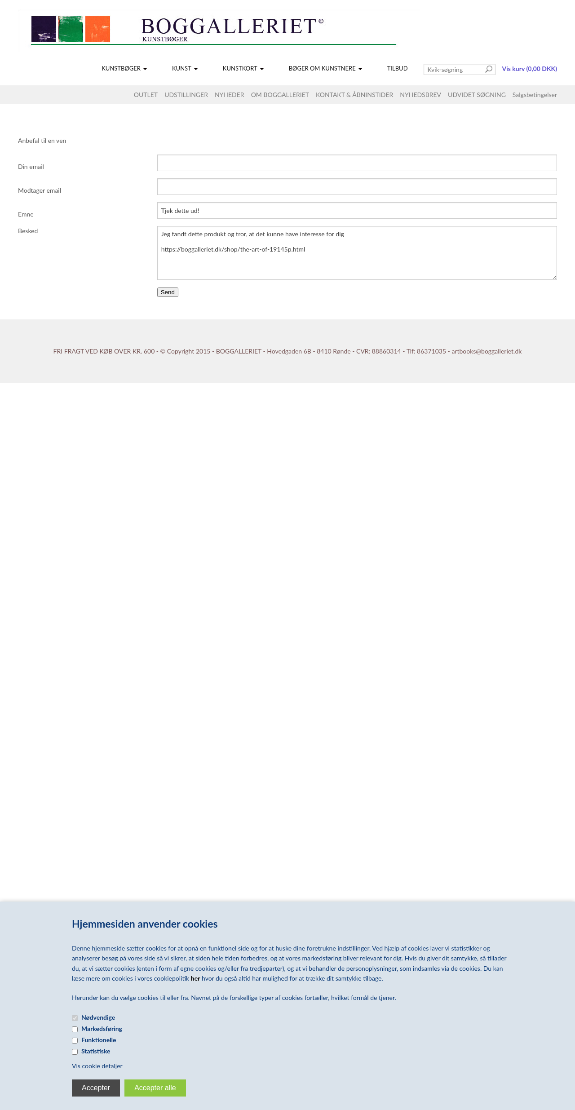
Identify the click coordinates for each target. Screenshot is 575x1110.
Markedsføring (101, 1028)
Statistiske (96, 1051)
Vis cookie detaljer (97, 1066)
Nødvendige (98, 1017)
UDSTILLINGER (186, 94)
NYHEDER (229, 94)
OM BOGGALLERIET (280, 94)
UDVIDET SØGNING (477, 94)
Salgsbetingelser (535, 94)
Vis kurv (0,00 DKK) (529, 68)
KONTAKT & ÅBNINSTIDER (354, 94)
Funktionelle (98, 1040)
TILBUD (397, 68)
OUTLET (146, 94)
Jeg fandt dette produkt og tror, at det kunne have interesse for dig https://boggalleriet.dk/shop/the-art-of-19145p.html (357, 253)
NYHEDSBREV (420, 94)
